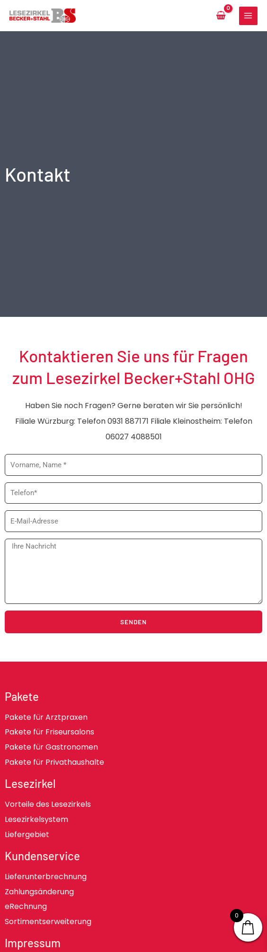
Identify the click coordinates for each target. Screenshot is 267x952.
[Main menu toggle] (248, 16)
